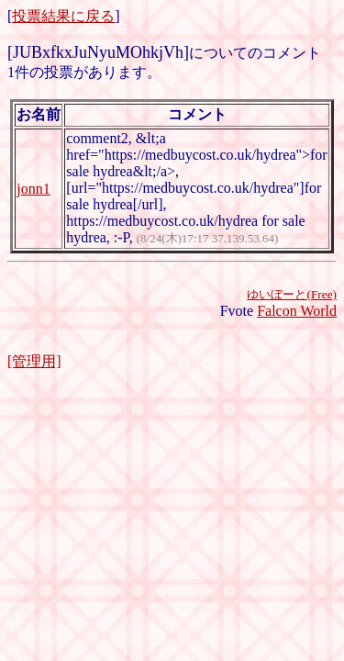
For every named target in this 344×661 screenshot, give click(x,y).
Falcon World (297, 311)
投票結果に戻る (63, 16)
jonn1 (33, 188)
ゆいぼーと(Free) (292, 294)
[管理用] (34, 361)
